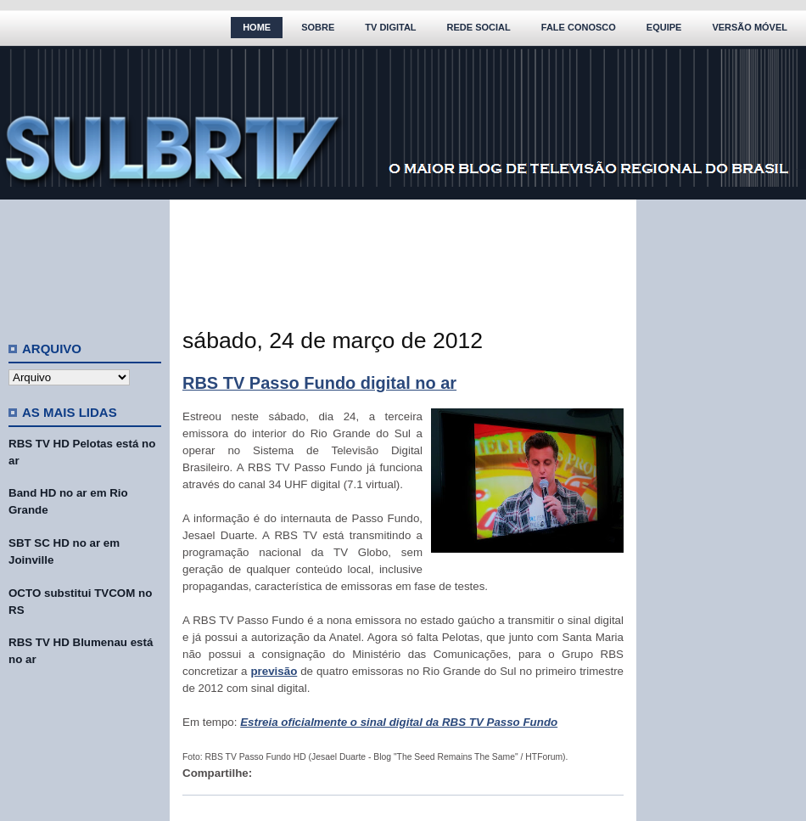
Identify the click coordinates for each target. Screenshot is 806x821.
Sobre (317, 27)
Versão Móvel (749, 27)
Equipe (664, 27)
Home (257, 27)
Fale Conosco (578, 27)
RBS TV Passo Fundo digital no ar (319, 383)
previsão (273, 671)
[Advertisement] (84, 263)
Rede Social (479, 27)
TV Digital (390, 27)
